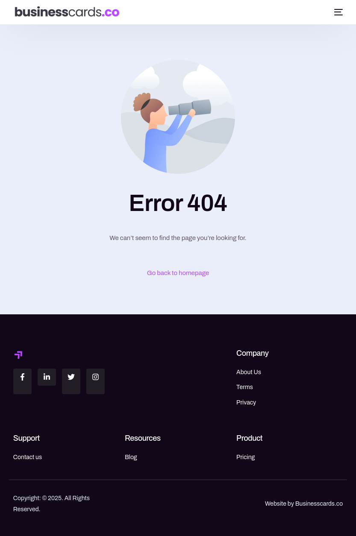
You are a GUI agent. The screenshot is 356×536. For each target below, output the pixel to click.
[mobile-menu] (337, 12)
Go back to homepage (178, 272)
